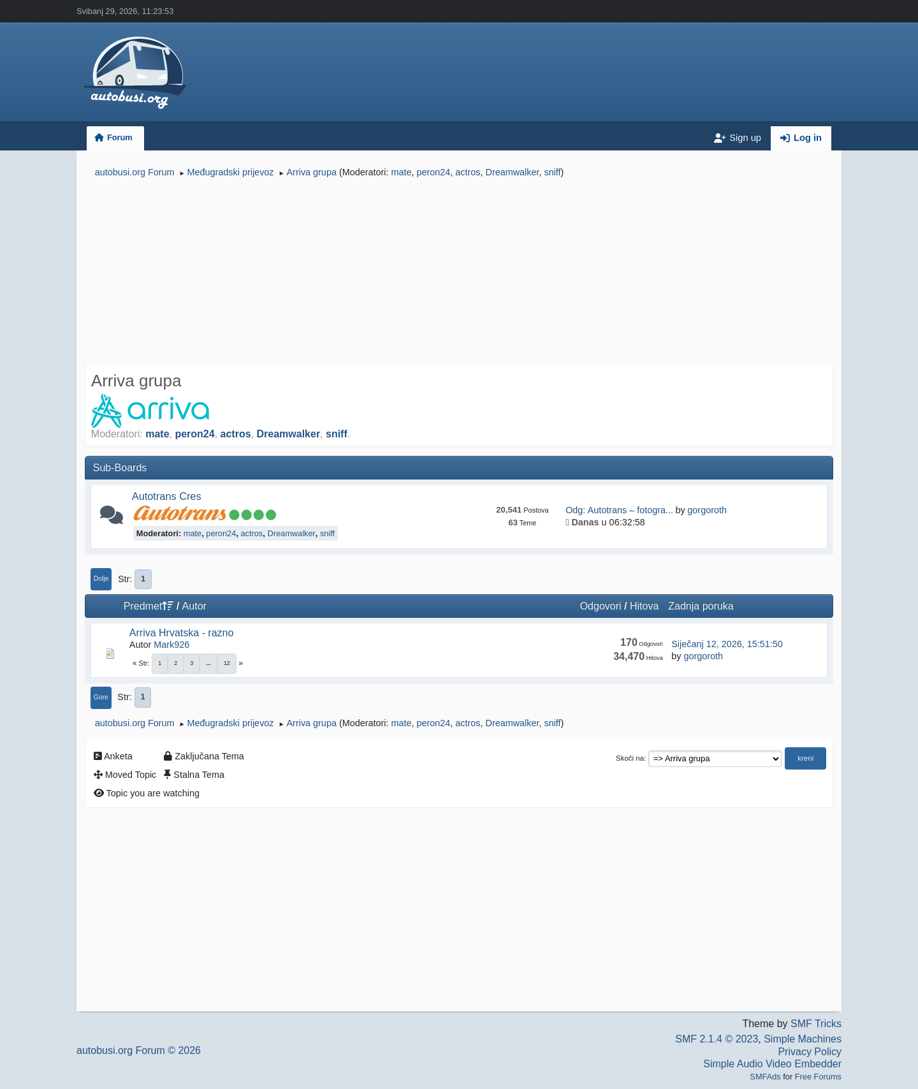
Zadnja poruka (700, 606)
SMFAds (765, 1076)
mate (401, 172)
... (208, 663)
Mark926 (171, 645)
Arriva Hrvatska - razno (181, 632)
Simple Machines (802, 1039)
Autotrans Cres (166, 496)
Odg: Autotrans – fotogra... (619, 510)
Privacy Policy (809, 1051)
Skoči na (630, 758)
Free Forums (818, 1076)
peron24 (433, 172)
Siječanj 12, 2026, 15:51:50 (726, 644)
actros (467, 172)
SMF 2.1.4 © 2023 (716, 1039)
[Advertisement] (459, 273)
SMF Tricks (815, 1023)
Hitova (644, 606)
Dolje (101, 578)
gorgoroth (707, 510)
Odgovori (601, 606)
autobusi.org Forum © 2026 (138, 1050)
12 (227, 663)
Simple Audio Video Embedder (772, 1063)
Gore (101, 697)
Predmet (148, 606)
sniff (552, 172)
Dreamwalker (512, 172)
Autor (194, 606)
